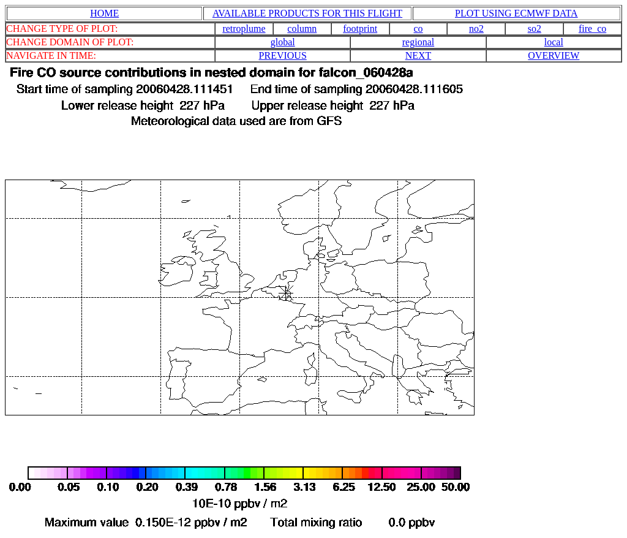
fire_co (592, 28)
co (418, 28)
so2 (534, 28)
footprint (360, 28)
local (553, 42)
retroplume (243, 28)
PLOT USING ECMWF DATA (516, 13)
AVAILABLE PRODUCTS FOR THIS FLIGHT (307, 13)
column (302, 28)
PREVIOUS (283, 55)
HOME (104, 13)
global (283, 42)
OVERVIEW (553, 55)
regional (418, 42)
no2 (476, 28)
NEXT (418, 55)
